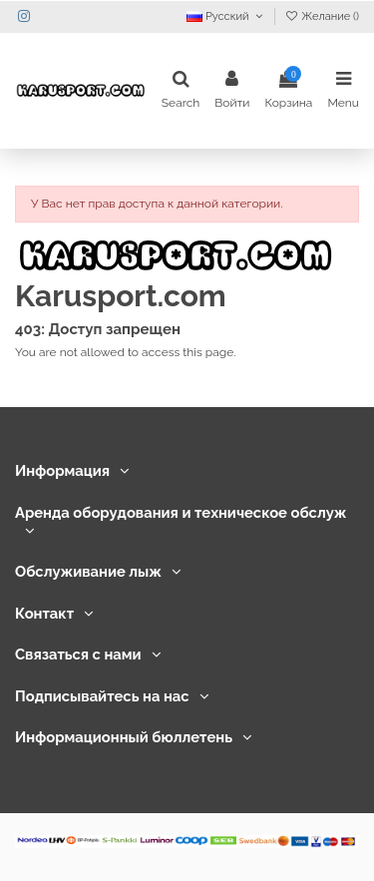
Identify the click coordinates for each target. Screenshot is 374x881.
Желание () (321, 16)
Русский (226, 16)
